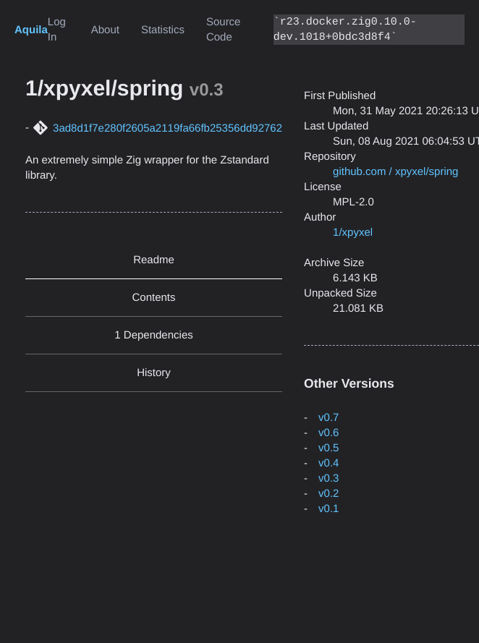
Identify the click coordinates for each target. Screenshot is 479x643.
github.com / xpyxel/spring (395, 172)
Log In (57, 29)
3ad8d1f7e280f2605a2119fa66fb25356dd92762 (167, 128)
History (154, 373)
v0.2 (328, 493)
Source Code (223, 29)
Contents (154, 297)
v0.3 (328, 478)
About (105, 30)
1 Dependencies (153, 335)
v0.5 (328, 448)
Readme (153, 260)
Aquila (31, 30)
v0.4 (328, 463)
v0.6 (328, 433)
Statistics (163, 30)
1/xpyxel (353, 232)
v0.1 (328, 509)
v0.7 (328, 418)
